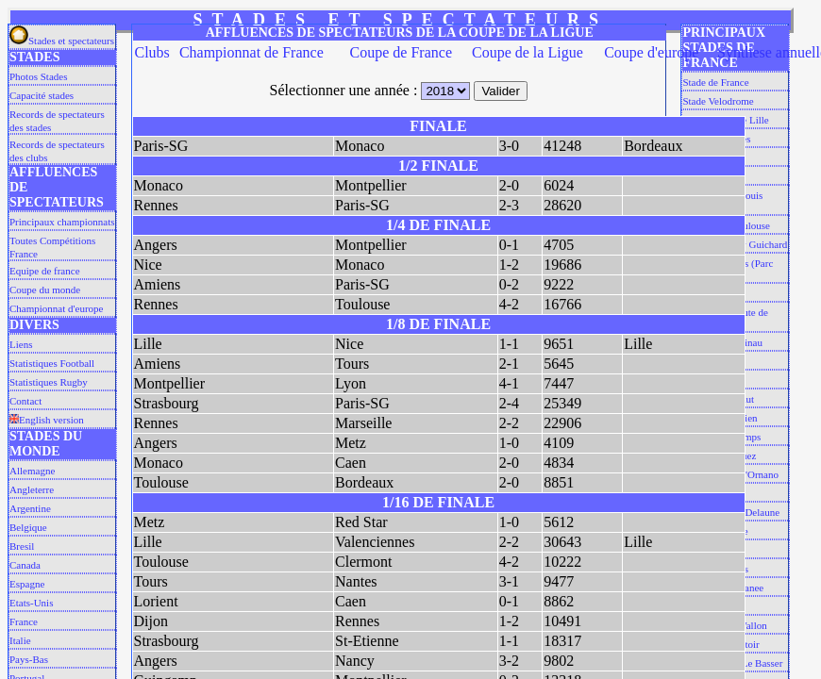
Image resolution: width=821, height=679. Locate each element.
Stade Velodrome (717, 101)
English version (46, 419)
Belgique (28, 527)
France (23, 621)
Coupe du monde (44, 289)
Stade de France (715, 82)
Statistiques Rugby (48, 382)
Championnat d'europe (56, 308)
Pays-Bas (28, 659)
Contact (25, 400)
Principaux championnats (62, 221)
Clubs (152, 52)
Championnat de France (251, 52)
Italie (20, 640)
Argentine (30, 508)
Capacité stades (41, 95)
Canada (25, 565)
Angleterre (31, 489)
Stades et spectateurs (61, 40)
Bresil (21, 546)
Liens (20, 344)
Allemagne (32, 470)
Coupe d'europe (651, 52)
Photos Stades (38, 76)
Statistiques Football (51, 363)
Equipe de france (44, 270)
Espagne (26, 583)
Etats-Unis (31, 602)
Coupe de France (401, 52)
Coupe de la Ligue (527, 52)
